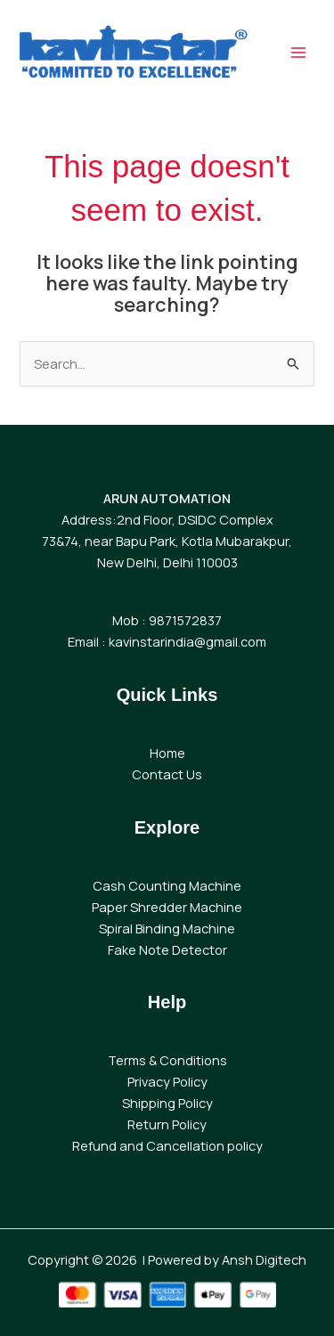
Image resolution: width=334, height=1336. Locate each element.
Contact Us (167, 774)
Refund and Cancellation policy (167, 1145)
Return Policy (167, 1124)
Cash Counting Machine (167, 885)
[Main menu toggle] (298, 52)
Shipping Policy (167, 1103)
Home (167, 753)
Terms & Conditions (167, 1060)
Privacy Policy (167, 1081)
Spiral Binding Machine (167, 928)
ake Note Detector (170, 949)
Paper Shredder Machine (167, 907)
